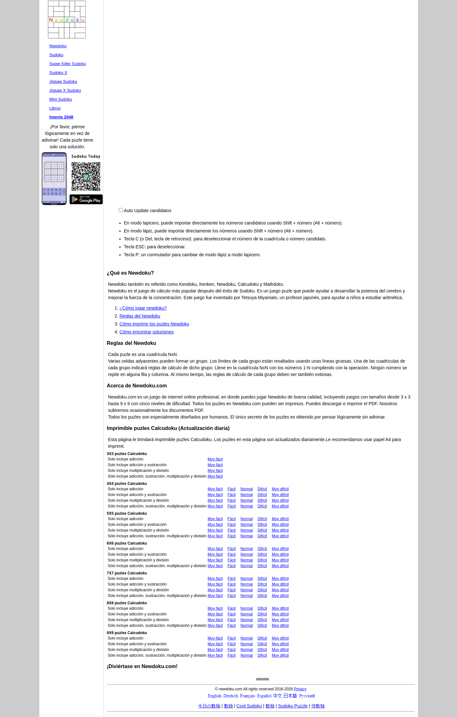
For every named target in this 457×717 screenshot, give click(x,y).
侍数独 (318, 705)
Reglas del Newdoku (140, 315)
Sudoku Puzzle (293, 705)
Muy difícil (280, 489)
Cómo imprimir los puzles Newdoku (154, 323)
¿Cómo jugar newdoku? (143, 308)
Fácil (231, 489)
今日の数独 (209, 705)
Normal (247, 489)
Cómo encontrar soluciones (147, 331)
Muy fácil (215, 459)
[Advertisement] (355, 41)
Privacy (300, 689)
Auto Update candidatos (147, 210)
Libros (55, 108)
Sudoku (56, 54)
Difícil (262, 489)
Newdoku (58, 46)
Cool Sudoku (249, 705)
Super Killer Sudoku (68, 63)
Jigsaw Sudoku (63, 81)
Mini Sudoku (61, 99)
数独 (228, 705)
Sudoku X (58, 72)
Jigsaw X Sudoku (65, 90)
